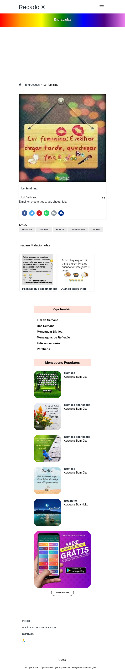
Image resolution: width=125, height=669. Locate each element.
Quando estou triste (74, 288)
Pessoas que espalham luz (39, 288)
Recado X (32, 7)
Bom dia (69, 372)
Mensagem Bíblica (49, 331)
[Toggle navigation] (101, 6)
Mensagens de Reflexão (53, 337)
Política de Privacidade (39, 627)
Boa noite (70, 500)
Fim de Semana (47, 320)
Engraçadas (32, 84)
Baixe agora (62, 592)
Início (33, 620)
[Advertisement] (62, 53)
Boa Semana (45, 326)
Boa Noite (82, 504)
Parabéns (43, 349)
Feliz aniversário (48, 343)
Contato (28, 633)
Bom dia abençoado (77, 404)
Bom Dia (81, 376)
